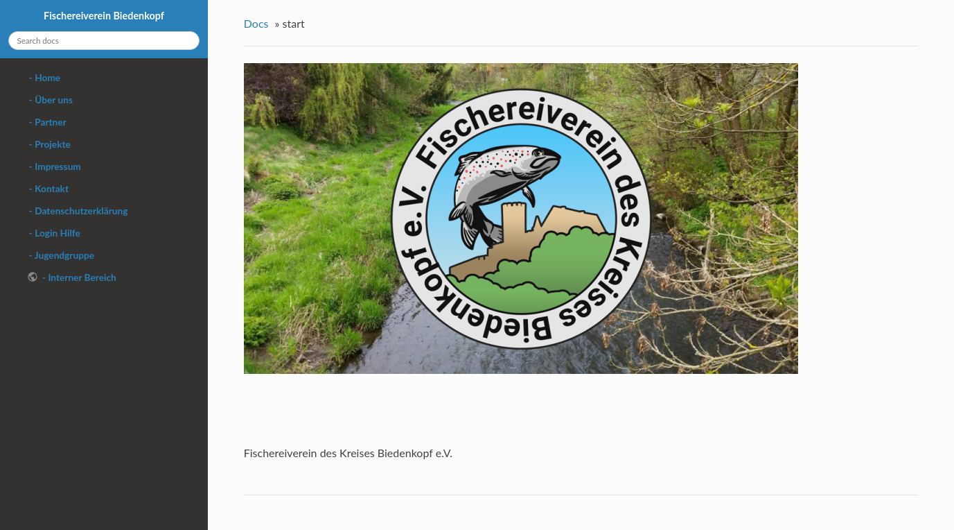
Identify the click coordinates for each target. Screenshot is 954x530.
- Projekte (49, 144)
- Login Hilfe (53, 233)
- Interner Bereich (78, 277)
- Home (44, 77)
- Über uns (50, 99)
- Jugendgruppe (60, 255)
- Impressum (54, 166)
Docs (256, 23)
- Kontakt (48, 188)
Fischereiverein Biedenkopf (104, 16)
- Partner (47, 122)
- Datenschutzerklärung (77, 210)
